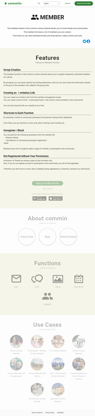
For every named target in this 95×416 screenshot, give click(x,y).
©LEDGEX (60, 412)
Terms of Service (37, 412)
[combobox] (51, 3)
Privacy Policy (49, 412)
